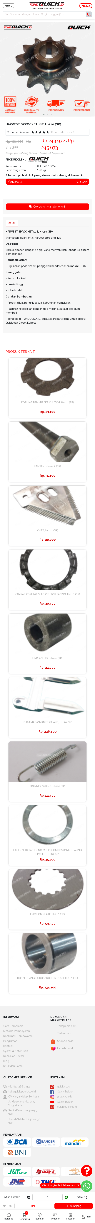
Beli (33, 1205)
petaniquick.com (63, 1106)
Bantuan (8, 1046)
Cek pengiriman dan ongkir (47, 206)
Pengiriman (10, 1041)
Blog (6, 1061)
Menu (8, 5)
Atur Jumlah (12, 1197)
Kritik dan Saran (13, 1066)
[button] (44, 114)
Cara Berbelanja (13, 1026)
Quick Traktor (61, 1091)
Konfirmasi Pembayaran (18, 1036)
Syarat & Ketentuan (15, 1051)
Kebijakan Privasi (13, 1056)
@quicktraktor (62, 1096)
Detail (11, 223)
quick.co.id (60, 1086)
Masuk (86, 5)
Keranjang (73, 1205)
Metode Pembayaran (16, 1031)
